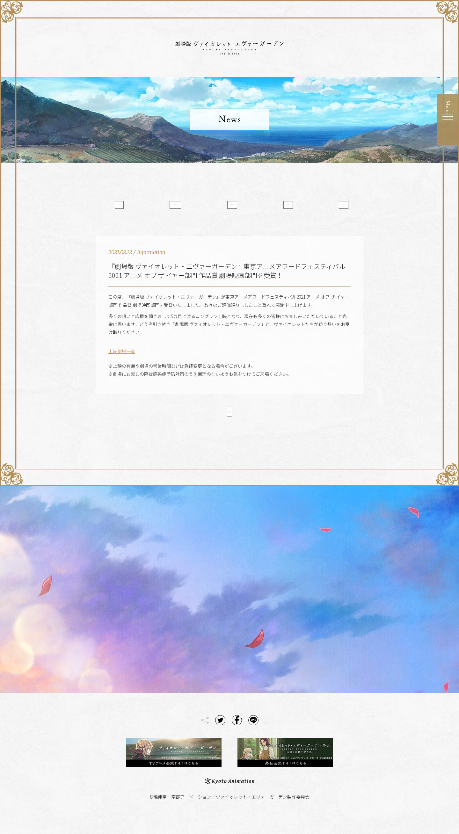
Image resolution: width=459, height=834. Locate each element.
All (135, 208)
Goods (324, 208)
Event (277, 208)
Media (229, 208)
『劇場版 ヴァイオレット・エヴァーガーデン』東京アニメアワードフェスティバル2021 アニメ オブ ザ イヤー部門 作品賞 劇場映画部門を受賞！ (226, 282)
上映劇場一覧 (121, 362)
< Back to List (229, 425)
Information (182, 208)
